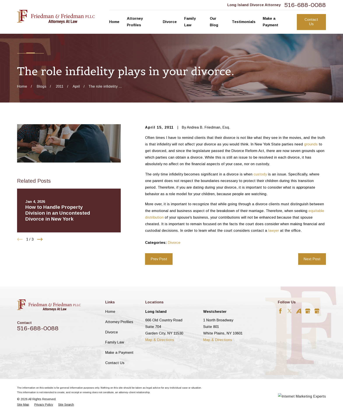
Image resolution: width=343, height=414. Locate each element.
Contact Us (311, 22)
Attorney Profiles (119, 322)
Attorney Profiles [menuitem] (135, 21)
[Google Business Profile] (307, 310)
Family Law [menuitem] (190, 21)
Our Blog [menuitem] (214, 21)
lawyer (273, 230)
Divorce (174, 243)
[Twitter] (289, 310)
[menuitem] (23, 404)
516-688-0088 (305, 5)
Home (110, 312)
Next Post (312, 259)
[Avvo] (298, 310)
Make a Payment (119, 352)
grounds (311, 144)
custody (260, 174)
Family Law (114, 342)
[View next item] (40, 239)
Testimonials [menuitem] (244, 22)
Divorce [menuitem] (170, 22)
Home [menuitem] (114, 22)
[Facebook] (280, 310)
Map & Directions (159, 340)
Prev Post (159, 259)
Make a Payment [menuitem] (270, 21)
